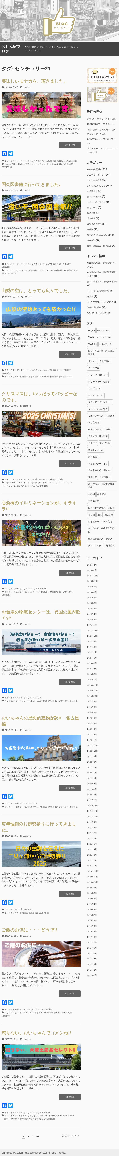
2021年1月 (92, 866)
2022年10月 (92, 751)
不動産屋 (54, 164)
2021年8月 (92, 827)
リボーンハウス (95, 416)
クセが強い (33, 270)
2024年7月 (92, 652)
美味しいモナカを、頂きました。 (35, 81)
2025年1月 (92, 625)
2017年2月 (92, 970)
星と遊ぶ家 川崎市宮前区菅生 (101, 486)
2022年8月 (92, 762)
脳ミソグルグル (9, 273)
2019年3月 (92, 926)
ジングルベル (94, 388)
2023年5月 (92, 723)
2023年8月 (92, 707)
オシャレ (27, 482)
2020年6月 (92, 893)
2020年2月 (92, 915)
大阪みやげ (34, 1119)
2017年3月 (92, 964)
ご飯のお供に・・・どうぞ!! (29, 930)
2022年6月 (92, 773)
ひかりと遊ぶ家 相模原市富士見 (101, 353)
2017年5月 (92, 953)
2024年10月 (92, 636)
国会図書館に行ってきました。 (32, 184)
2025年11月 (92, 581)
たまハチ (9, 270)
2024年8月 (92, 647)
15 (37, 1136)
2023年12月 (92, 685)
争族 (108, 429)
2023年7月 (92, 712)
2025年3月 (92, 619)
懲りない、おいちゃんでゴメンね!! (36, 1033)
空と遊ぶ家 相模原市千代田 (101, 530)
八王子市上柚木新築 (98, 436)
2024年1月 (92, 680)
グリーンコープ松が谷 (99, 381)
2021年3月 (92, 855)
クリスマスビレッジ (63, 482)
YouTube (92, 344)
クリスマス (48, 482)
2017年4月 (92, 959)
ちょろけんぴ (33, 1115)
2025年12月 (92, 576)
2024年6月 (92, 658)
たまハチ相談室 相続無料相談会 (102, 281)
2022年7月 (92, 767)
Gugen (8, 164)
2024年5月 (92, 663)
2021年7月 (92, 833)
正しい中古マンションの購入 (100, 302)
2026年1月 (92, 570)
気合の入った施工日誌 (67, 161)
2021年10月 (92, 816)
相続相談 (6, 267)
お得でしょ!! (28, 164)
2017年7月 (92, 942)
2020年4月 (92, 904)
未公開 (33, 701)
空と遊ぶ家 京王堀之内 (100, 521)
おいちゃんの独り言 (47, 161)
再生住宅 (92, 443)
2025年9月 (92, 587)
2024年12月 (92, 630)
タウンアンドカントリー (100, 402)
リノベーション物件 (98, 409)
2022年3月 (92, 789)
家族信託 (91, 213)
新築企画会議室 (94, 224)
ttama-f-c (27, 87)
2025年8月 (92, 592)
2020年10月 (92, 882)
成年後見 (91, 218)
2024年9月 (92, 641)
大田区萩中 (93, 456)
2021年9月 (92, 822)
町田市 (111, 508)
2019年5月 (92, 920)
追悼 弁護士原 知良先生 (99, 246)
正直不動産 (7, 167)
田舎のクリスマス (96, 508)
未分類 (60, 479)
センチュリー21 (42, 164)
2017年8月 (92, 937)
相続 (76, 270)
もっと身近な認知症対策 (98, 291)
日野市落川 (104, 477)
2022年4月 (92, 784)
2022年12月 (92, 745)
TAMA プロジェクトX (99, 337)
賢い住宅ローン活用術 (97, 313)
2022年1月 (92, 800)
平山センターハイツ (98, 463)
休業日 (90, 296)
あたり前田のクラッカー (16, 1115)
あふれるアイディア (14, 161)
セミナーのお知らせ (96, 202)
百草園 (91, 515)
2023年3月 (92, 729)
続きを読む (70, 145)
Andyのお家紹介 (94, 169)
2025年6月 (92, 603)
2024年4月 (92, 669)
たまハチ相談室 (64, 264)
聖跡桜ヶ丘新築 (95, 538)
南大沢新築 (104, 443)
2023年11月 (92, 690)
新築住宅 (71, 164)
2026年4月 (92, 565)
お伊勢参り (28, 909)
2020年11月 (92, 877)
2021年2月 (92, 860)
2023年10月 (92, 696)
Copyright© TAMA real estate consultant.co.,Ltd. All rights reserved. (34, 1153)
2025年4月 (92, 614)
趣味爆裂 (44, 486)
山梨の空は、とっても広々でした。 (37, 290)
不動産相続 (68, 270)
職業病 (51, 701)
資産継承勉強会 (94, 307)
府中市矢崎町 (94, 470)
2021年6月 (92, 838)
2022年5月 (92, 778)
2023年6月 (92, 718)
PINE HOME (17, 164)
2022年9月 (92, 756)
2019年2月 (92, 931)
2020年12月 (92, 871)
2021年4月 (92, 849)
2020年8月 (92, 888)
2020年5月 (92, 899)
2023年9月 (92, 701)
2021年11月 (92, 811)
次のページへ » (70, 1135)
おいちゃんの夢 (30, 161)
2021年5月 (92, 844)
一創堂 (5, 1119)
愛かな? (62, 164)
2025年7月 (92, 597)
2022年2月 (92, 795)
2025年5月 (92, 608)
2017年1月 (92, 975)
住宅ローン (92, 207)
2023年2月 (92, 734)
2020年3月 (92, 909)
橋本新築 (101, 494)
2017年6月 (92, 948)
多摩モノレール (95, 450)
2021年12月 (92, 805)
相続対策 (54, 376)
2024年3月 (92, 674)
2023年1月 (92, 740)
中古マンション (95, 429)
